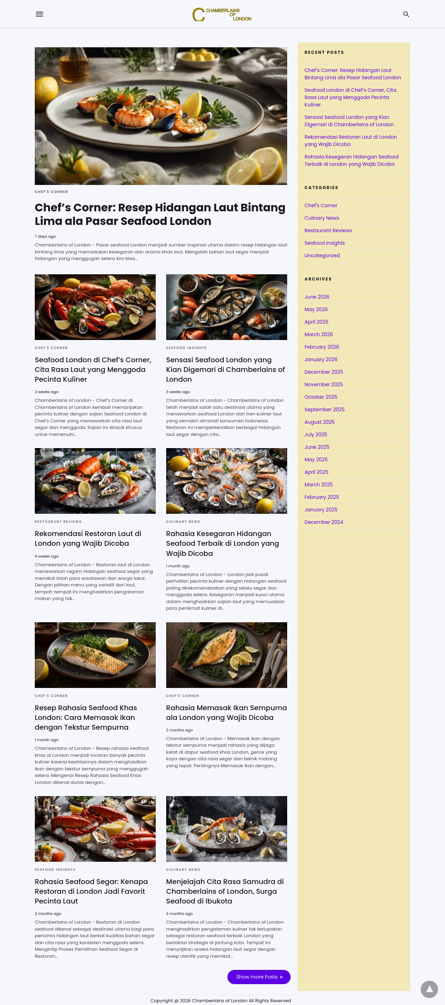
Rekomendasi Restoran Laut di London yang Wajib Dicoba (88, 538)
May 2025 (316, 459)
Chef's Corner (51, 191)
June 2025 (317, 447)
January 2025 (321, 509)
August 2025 (320, 422)
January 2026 (321, 359)
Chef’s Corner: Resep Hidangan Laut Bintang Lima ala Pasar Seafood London (161, 214)
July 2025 (316, 434)
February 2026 (322, 346)
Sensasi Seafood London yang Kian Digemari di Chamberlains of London (225, 368)
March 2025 (319, 484)
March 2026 (319, 334)
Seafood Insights (186, 347)
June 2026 (317, 296)
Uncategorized (322, 255)
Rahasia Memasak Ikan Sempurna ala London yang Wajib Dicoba (226, 711)
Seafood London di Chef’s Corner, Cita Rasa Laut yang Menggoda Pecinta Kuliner (93, 368)
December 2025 (324, 371)
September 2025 (325, 409)
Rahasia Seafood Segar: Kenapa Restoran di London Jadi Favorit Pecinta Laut (91, 890)
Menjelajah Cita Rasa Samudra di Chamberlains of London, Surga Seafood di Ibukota (224, 890)
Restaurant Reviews (58, 521)
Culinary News (183, 521)
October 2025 (321, 397)
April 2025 (316, 472)
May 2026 (316, 309)
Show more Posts (257, 975)
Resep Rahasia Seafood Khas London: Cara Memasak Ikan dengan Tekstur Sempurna (86, 716)
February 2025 (322, 497)
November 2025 (324, 384)
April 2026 (317, 321)
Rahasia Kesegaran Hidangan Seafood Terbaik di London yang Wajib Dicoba (222, 542)
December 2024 (324, 522)
